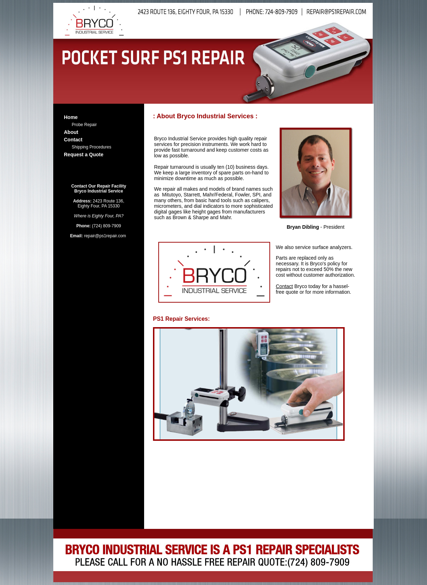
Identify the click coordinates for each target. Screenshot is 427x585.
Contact (73, 139)
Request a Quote (83, 154)
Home (71, 117)
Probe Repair (84, 124)
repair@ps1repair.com (98, 235)
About (71, 132)
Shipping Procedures (91, 147)
